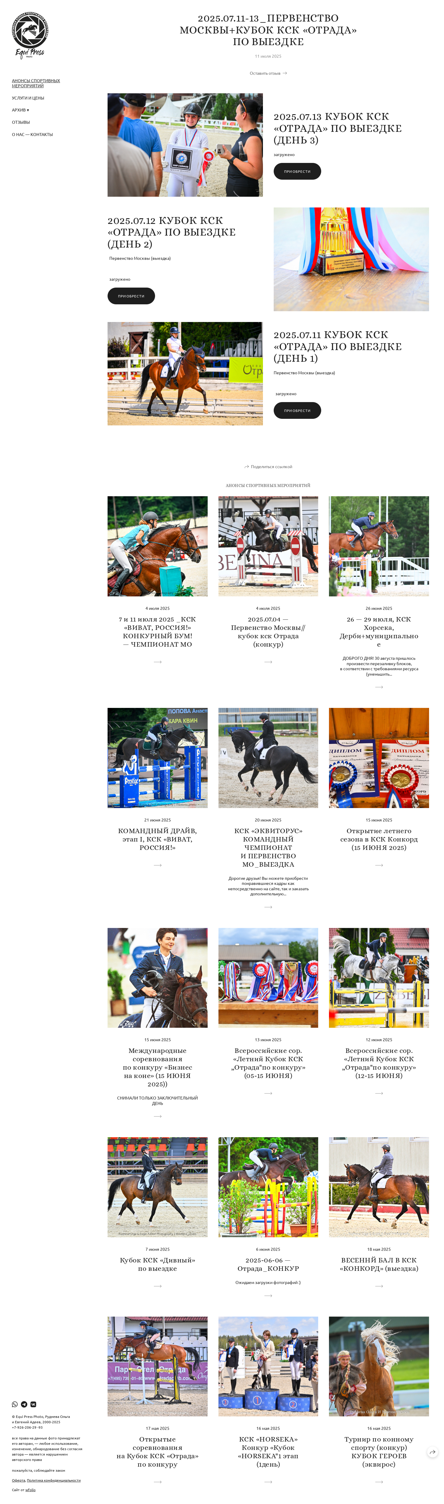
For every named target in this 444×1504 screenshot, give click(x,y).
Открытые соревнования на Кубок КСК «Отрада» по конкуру (157, 1451)
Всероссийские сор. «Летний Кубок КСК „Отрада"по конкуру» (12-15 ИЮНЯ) (379, 1063)
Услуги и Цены (28, 97)
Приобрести (297, 171)
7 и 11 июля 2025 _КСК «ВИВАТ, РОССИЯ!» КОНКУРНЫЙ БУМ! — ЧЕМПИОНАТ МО (157, 631)
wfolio (30, 1489)
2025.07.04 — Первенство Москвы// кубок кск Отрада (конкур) (268, 631)
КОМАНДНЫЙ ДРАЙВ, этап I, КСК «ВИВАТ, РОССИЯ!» (157, 839)
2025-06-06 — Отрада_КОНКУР (268, 1264)
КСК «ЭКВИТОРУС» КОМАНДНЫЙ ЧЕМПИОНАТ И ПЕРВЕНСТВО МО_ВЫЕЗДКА (268, 847)
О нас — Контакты (32, 134)
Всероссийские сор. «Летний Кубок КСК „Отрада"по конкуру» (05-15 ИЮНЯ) (268, 1063)
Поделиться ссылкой (271, 466)
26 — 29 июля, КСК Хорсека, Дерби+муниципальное (379, 631)
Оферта (18, 1480)
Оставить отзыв (265, 73)
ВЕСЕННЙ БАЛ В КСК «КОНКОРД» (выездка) (379, 1264)
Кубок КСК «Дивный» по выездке (157, 1264)
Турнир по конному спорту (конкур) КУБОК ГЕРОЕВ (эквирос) (379, 1451)
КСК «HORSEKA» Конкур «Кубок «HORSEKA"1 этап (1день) (268, 1451)
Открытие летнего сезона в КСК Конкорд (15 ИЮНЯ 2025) (379, 839)
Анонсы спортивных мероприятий (36, 83)
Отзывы (21, 122)
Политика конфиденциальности (54, 1480)
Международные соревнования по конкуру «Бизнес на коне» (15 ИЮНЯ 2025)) (157, 1067)
